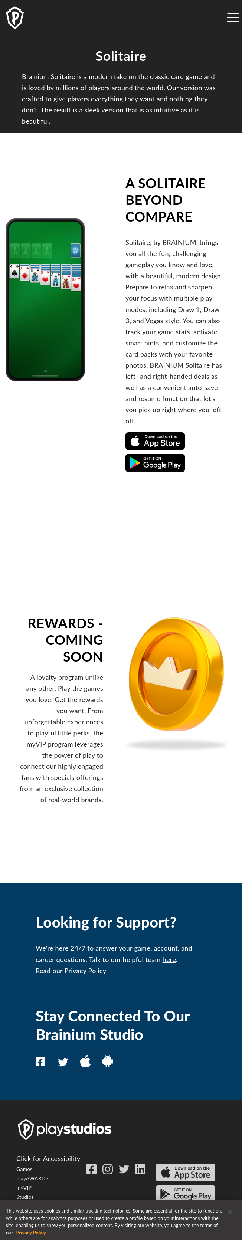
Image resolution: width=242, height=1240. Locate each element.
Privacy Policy (85, 971)
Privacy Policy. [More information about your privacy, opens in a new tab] (31, 1236)
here (169, 959)
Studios (25, 1197)
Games (24, 1169)
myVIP (24, 1187)
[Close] (230, 1215)
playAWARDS (32, 1178)
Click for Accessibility (48, 1158)
